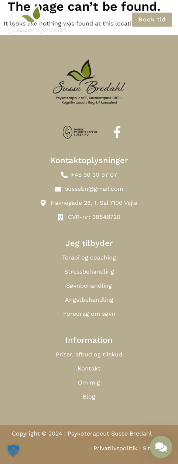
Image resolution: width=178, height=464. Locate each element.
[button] (97, 19)
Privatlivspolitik (115, 448)
